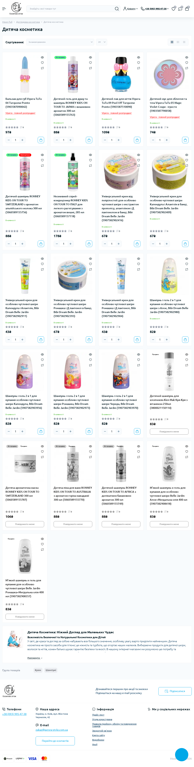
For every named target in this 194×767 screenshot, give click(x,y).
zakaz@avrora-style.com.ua (52, 729)
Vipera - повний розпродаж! (20, 113)
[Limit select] (101, 42)
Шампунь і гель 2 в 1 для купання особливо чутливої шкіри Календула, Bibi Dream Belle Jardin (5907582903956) (23, 401)
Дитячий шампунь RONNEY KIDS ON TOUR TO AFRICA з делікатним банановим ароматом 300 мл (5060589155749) (119, 495)
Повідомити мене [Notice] (169, 431)
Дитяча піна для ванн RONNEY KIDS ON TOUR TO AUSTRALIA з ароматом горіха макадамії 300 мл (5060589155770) (73, 493)
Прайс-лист (98, 715)
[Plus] (22, 140)
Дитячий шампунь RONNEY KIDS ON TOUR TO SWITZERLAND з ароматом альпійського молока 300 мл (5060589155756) (23, 204)
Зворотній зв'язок (102, 730)
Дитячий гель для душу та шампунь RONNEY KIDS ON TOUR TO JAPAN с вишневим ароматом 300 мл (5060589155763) (72, 106)
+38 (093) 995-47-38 (14, 714)
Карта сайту (98, 735)
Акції (94, 744)
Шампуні (51, 670)
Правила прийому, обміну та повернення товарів (114, 725)
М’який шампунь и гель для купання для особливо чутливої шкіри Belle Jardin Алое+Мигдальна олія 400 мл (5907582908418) (168, 495)
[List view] (178, 42)
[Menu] (4, 8)
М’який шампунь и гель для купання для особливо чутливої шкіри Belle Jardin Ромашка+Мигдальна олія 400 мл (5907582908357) (24, 588)
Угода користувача (102, 719)
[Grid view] (172, 42)
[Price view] (184, 42)
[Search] (117, 9)
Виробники (98, 740)
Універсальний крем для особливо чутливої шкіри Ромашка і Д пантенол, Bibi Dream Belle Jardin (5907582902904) (119, 308)
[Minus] (9, 140)
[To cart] (41, 140)
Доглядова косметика (28, 22)
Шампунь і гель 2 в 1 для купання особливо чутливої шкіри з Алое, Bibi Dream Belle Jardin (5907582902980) (169, 306)
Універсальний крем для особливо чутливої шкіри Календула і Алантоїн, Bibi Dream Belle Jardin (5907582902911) (22, 308)
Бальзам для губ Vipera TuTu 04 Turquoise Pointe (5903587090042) (23, 102)
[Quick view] (42, 57)
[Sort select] (60, 42)
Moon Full (7, 22)
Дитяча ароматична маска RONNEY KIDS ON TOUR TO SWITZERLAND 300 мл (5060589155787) (22, 493)
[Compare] (42, 67)
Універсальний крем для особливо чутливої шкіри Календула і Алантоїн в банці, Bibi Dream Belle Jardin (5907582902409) (168, 204)
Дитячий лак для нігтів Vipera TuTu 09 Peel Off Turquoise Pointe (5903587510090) (121, 102)
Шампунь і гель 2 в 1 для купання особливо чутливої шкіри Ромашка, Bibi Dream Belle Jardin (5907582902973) (72, 401)
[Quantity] (15, 140)
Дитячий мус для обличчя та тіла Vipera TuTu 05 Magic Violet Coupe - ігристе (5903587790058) (168, 104)
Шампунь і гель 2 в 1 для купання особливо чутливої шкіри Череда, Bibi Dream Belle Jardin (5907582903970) (120, 401)
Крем (38, 670)
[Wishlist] (42, 62)
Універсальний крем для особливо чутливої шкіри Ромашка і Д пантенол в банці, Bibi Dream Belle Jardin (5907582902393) (73, 308)
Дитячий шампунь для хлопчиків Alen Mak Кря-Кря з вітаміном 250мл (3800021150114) (169, 401)
